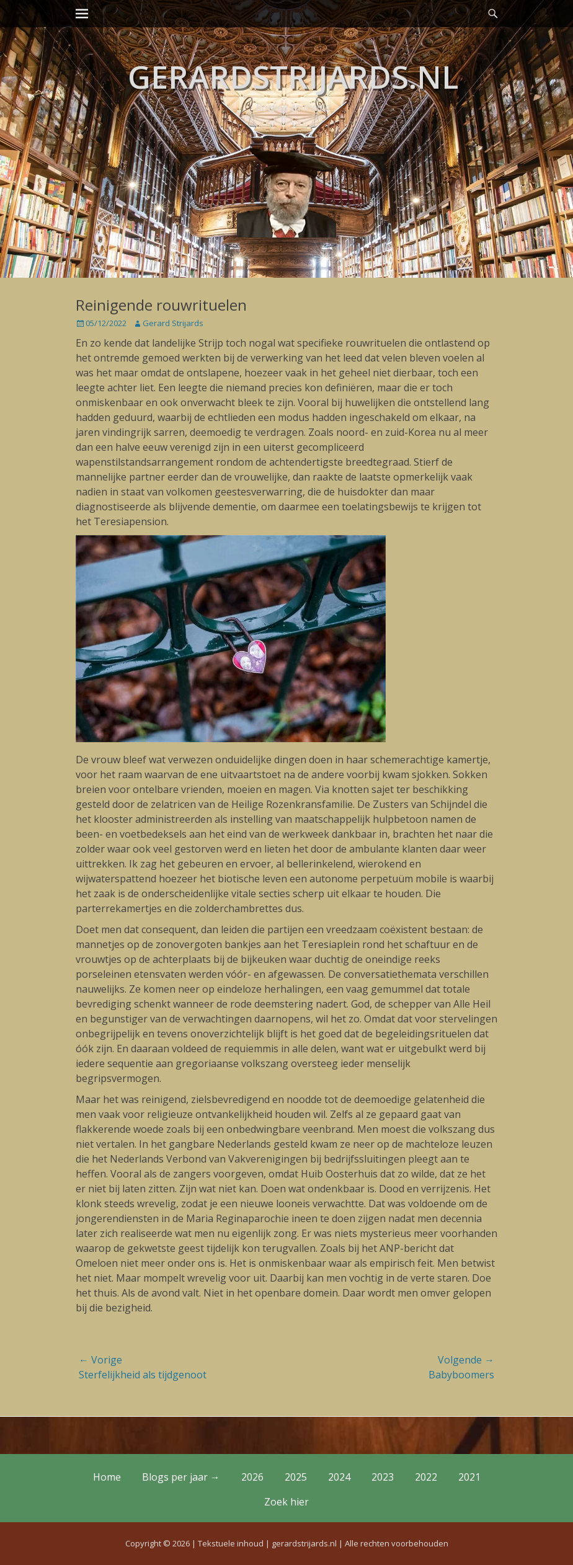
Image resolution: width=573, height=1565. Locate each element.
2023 (382, 1477)
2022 (426, 1477)
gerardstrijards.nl (293, 77)
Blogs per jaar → (181, 1477)
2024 (339, 1477)
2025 (296, 1477)
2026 (252, 1477)
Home (107, 1477)
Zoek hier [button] (286, 1502)
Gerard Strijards (173, 323)
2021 (469, 1477)
